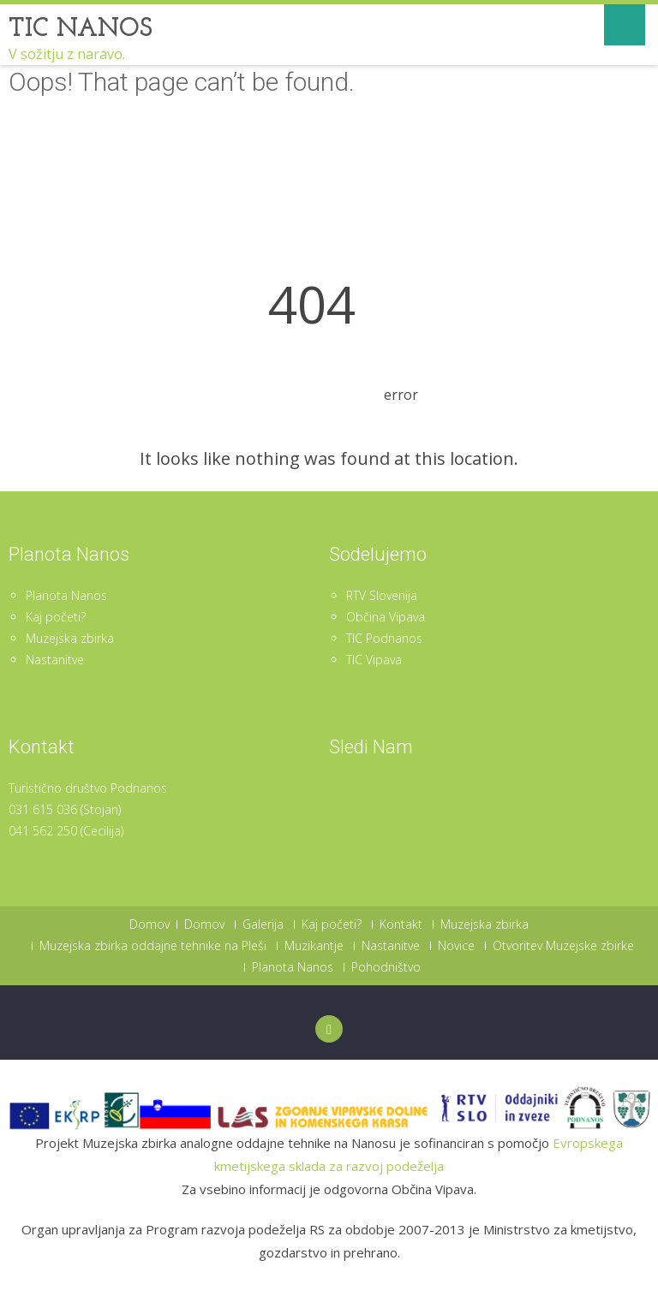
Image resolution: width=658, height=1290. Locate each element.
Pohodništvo (386, 967)
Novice (456, 946)
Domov (149, 924)
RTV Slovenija (381, 595)
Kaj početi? (56, 617)
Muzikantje (314, 946)
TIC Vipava (374, 659)
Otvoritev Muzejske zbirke (563, 946)
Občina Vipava (385, 617)
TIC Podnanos (384, 638)
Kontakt (401, 924)
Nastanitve (55, 659)
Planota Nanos (66, 595)
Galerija (263, 924)
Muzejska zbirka (70, 638)
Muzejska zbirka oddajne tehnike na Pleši (152, 946)
